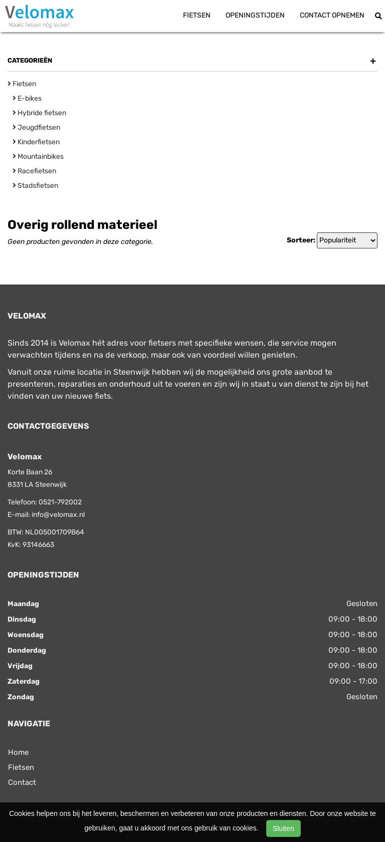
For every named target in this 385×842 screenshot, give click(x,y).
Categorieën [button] (192, 61)
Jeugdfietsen (36, 127)
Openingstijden (255, 15)
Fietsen (197, 15)
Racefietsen (34, 171)
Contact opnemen (332, 15)
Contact (22, 782)
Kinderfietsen (36, 142)
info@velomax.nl (58, 514)
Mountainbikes (38, 156)
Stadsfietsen (35, 185)
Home (18, 752)
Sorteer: (301, 240)
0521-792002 (60, 502)
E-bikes (27, 98)
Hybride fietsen (39, 113)
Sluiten (283, 828)
